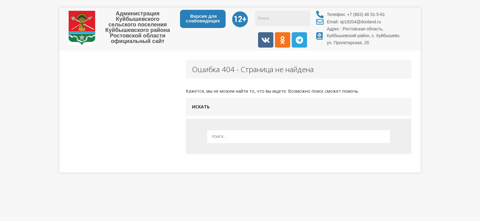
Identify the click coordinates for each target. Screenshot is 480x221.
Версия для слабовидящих (203, 18)
